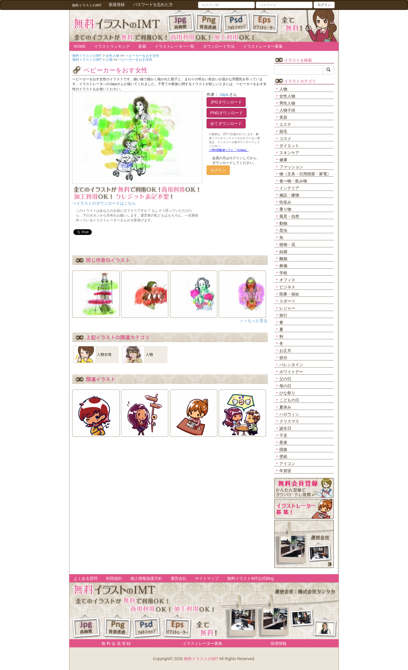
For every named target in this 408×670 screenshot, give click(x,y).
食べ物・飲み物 (293, 181)
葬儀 (283, 265)
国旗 (283, 449)
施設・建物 (289, 195)
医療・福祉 (289, 294)
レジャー (287, 308)
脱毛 (283, 131)
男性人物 (287, 103)
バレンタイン (291, 364)
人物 (283, 89)
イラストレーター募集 (263, 46)
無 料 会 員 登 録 (114, 643)
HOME (80, 46)
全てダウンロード (226, 123)
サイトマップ (207, 578)
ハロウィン (289, 414)
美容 (283, 117)
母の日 (285, 386)
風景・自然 (289, 216)
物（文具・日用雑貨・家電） (305, 174)
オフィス (287, 280)
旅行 (283, 315)
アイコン (287, 463)
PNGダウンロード (226, 113)
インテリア (289, 188)
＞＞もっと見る (253, 320)
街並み (285, 202)
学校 (283, 273)
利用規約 (114, 578)
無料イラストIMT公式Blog (250, 578)
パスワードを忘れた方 (153, 4)
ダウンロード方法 (219, 46)
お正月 (285, 350)
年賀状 (285, 470)
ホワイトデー (291, 371)
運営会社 (178, 578)
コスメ (285, 138)
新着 (142, 46)
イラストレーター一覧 (174, 46)
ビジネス (287, 287)
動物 (283, 223)
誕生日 (285, 428)
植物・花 (287, 244)
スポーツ (287, 301)
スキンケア (289, 152)
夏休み (285, 407)
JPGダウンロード (226, 102)
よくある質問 (85, 578)
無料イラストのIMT (201, 658)
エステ (285, 124)
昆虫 (283, 230)
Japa (224, 94)
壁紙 (283, 456)
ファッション (291, 167)
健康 (283, 159)
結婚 (283, 251)
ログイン (324, 5)
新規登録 (117, 4)
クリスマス (289, 421)
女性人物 (287, 96)
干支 (283, 435)
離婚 (283, 258)
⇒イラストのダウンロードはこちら (104, 203)
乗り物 (285, 209)
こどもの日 (289, 400)
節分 (283, 357)
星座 (283, 442)
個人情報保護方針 (146, 578)
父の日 (285, 379)
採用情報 (278, 643)
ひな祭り (287, 393)
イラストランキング (112, 46)
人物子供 (287, 110)
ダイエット (289, 145)
